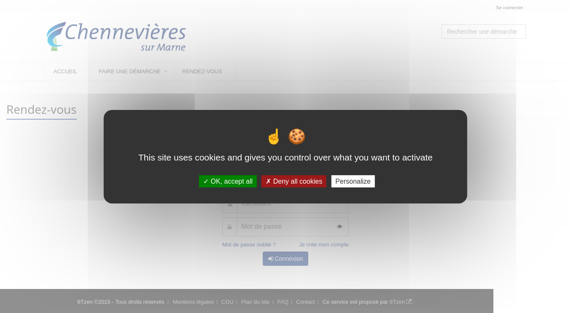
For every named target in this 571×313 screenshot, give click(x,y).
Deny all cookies (294, 181)
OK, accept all (228, 181)
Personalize (353, 181)
